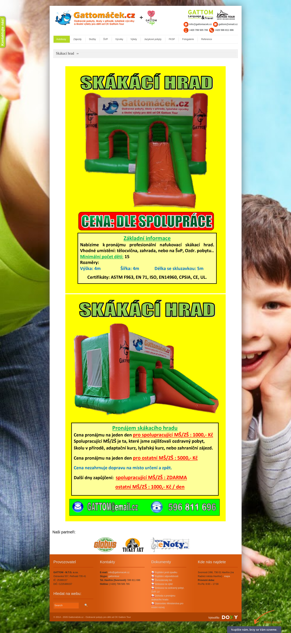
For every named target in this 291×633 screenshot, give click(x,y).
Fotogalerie (188, 39)
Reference (206, 39)
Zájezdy (77, 39)
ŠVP (105, 39)
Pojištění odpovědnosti (164, 576)
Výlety (133, 39)
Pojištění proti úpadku (164, 572)
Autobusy (61, 39)
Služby (92, 39)
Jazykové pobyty (152, 39)
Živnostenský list (161, 580)
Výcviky (119, 39)
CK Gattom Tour (123, 617)
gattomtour (113, 576)
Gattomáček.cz (76, 617)
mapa (227, 576)
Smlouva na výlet (162, 584)
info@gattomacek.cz (119, 572)
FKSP (172, 39)
